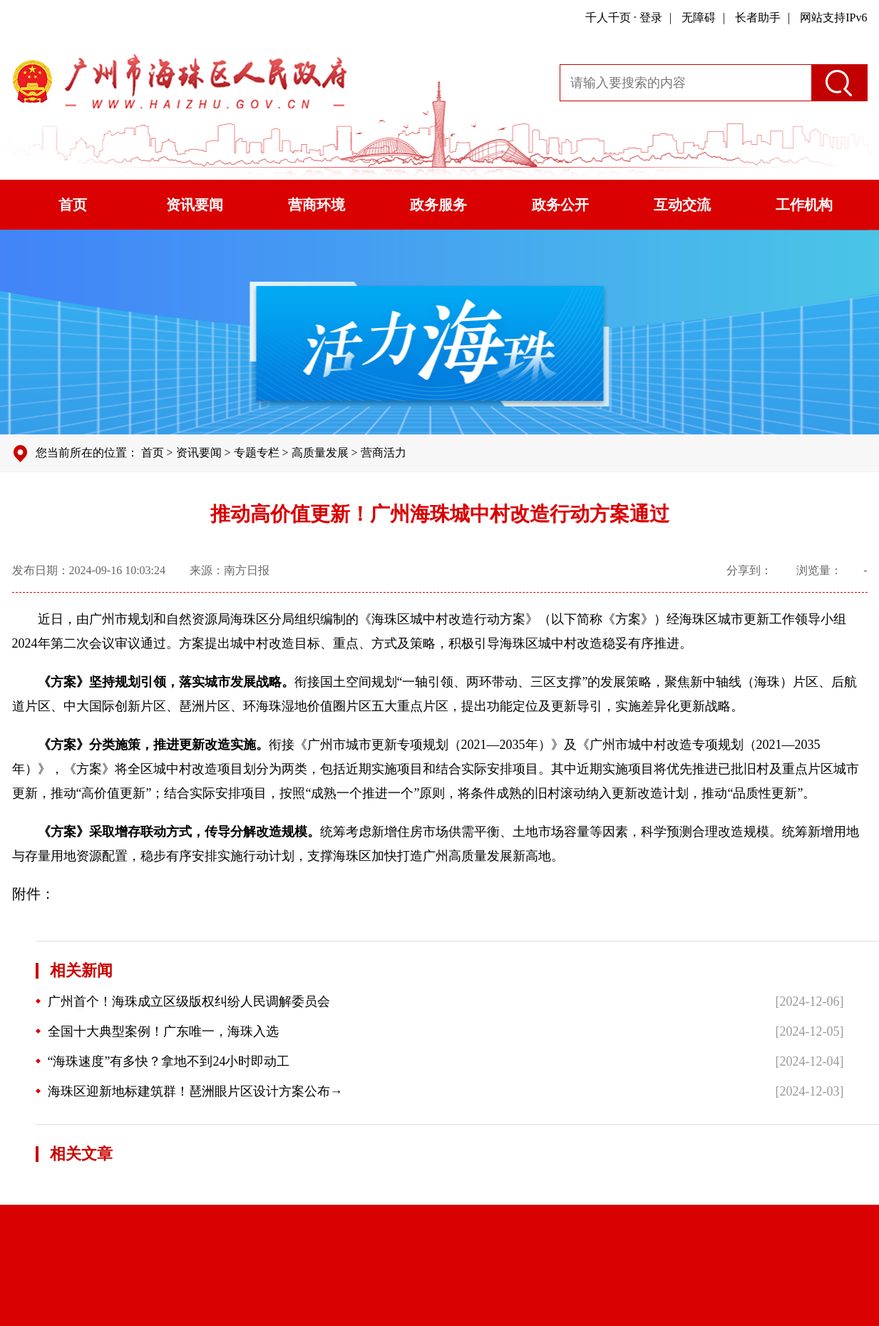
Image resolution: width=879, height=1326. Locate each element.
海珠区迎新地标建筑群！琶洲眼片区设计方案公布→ (189, 1091)
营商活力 (383, 453)
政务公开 (560, 205)
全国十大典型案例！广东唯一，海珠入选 (157, 1031)
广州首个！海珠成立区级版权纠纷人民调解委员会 (183, 1001)
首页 (72, 205)
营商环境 (316, 205)
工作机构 (804, 205)
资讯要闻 (194, 205)
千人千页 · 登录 (623, 17)
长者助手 (758, 17)
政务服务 (438, 205)
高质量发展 (320, 453)
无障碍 (699, 17)
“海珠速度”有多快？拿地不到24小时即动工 (163, 1061)
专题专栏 (256, 453)
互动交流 (682, 205)
